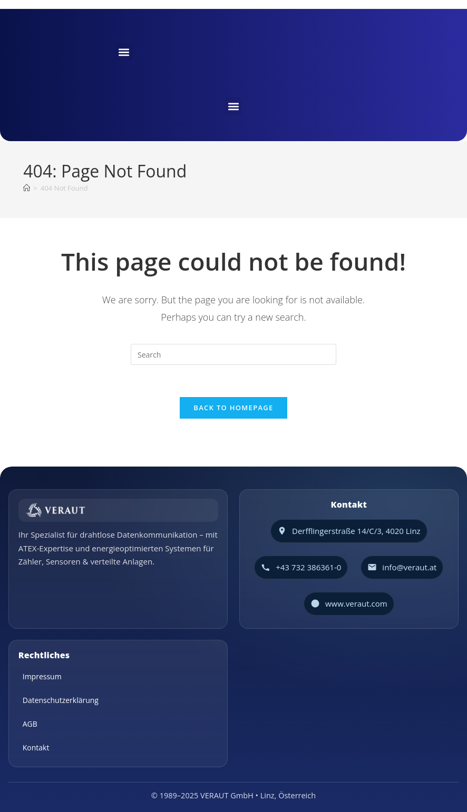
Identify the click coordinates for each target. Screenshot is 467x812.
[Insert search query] (233, 354)
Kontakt (36, 747)
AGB (30, 724)
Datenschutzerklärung (61, 700)
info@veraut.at (409, 567)
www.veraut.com (356, 603)
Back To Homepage (233, 407)
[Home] (26, 188)
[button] (124, 52)
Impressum (42, 676)
